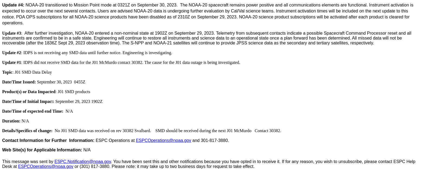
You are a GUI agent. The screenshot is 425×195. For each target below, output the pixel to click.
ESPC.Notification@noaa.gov (82, 161)
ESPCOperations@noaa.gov (163, 140)
